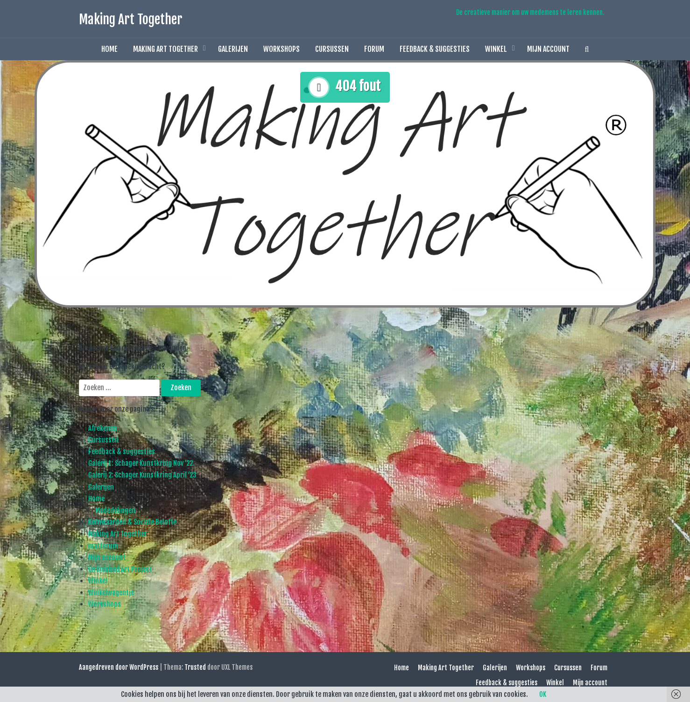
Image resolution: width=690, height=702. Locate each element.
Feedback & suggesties (435, 49)
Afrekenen (102, 428)
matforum (103, 545)
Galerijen (233, 49)
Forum (374, 49)
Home (109, 49)
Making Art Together (131, 19)
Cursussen (332, 49)
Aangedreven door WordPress (118, 667)
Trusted (195, 667)
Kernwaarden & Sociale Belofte (132, 522)
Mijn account (548, 49)
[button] (587, 49)
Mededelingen (115, 510)
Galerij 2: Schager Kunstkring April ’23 (142, 474)
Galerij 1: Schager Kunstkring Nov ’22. (141, 463)
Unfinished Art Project (120, 569)
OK (542, 694)
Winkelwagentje (111, 592)
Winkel (496, 49)
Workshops (281, 49)
